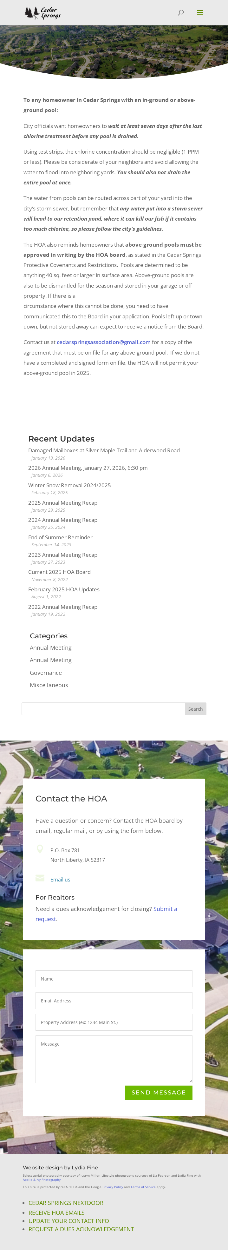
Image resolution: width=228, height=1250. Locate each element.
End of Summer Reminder (60, 537)
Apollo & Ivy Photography (42, 1179)
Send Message (159, 1093)
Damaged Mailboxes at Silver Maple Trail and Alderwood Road (104, 450)
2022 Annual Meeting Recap (62, 606)
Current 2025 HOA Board (59, 571)
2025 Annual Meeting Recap (62, 502)
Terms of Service (143, 1187)
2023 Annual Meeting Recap (62, 554)
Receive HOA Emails (57, 1212)
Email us (60, 879)
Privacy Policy (112, 1187)
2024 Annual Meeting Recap (62, 519)
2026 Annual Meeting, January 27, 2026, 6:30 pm (88, 467)
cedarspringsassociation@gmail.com (104, 342)
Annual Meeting (51, 647)
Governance (46, 672)
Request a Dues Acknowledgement (81, 1229)
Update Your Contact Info (69, 1221)
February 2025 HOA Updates (64, 589)
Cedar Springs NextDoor (66, 1203)
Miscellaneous (49, 685)
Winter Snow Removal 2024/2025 (69, 485)
